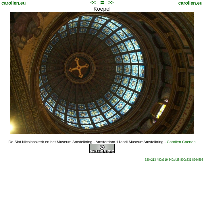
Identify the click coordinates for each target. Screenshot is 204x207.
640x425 (174, 159)
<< (93, 2)
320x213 (150, 159)
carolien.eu (13, 3)
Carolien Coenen (181, 142)
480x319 (162, 159)
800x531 (185, 159)
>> (111, 2)
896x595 (197, 159)
